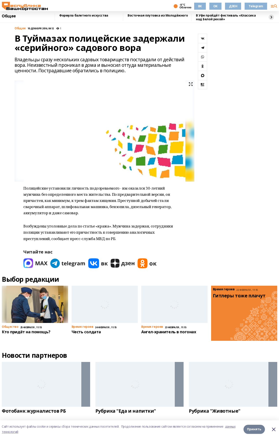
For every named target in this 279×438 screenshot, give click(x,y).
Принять (254, 429)
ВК (200, 6)
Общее (9, 16)
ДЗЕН (233, 6)
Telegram (256, 6)
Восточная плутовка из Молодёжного (158, 15)
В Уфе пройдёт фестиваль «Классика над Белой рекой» (226, 17)
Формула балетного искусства (83, 15)
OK (215, 6)
